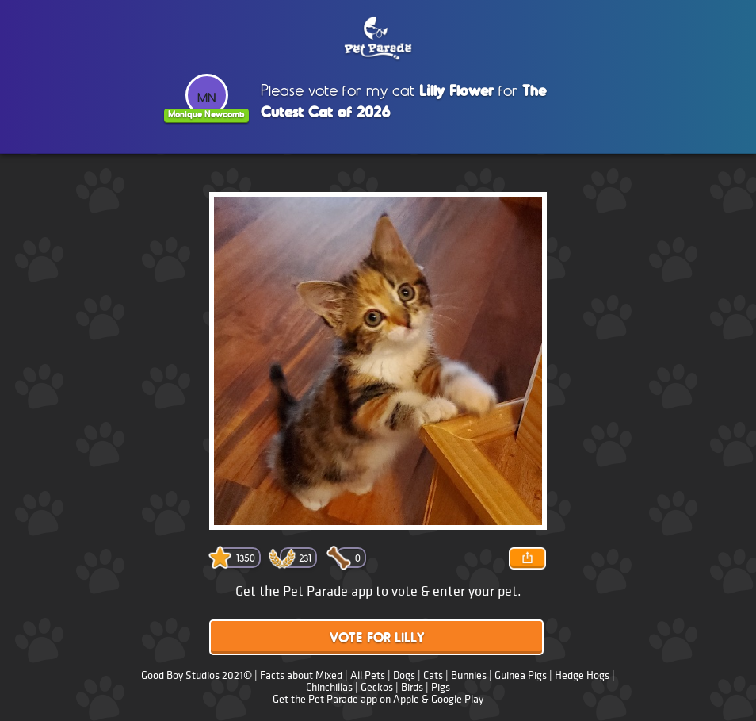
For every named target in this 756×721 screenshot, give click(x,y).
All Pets (367, 675)
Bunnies (469, 675)
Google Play (457, 699)
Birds (412, 687)
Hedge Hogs (582, 675)
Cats (433, 675)
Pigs (440, 687)
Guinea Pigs (520, 675)
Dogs (404, 675)
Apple (406, 699)
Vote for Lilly (377, 639)
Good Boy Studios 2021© (196, 675)
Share (527, 558)
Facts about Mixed (301, 675)
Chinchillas (329, 687)
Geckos (377, 687)
